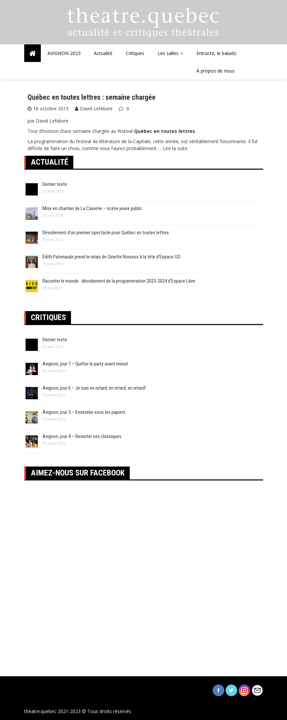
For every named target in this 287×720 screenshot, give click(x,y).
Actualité (103, 53)
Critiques (135, 53)
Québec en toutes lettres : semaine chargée (92, 97)
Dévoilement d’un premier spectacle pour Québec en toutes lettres (105, 233)
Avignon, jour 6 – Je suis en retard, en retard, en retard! (94, 388)
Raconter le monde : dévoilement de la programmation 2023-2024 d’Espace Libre (118, 281)
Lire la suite (175, 148)
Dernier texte (54, 184)
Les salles (168, 53)
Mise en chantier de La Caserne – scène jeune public (92, 208)
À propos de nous (215, 71)
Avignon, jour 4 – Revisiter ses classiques (81, 436)
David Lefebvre (96, 108)
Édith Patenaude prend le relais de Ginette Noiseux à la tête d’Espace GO (111, 257)
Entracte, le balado (216, 53)
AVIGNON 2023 (64, 53)
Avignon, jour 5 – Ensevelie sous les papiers (83, 412)
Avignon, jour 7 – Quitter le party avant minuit (85, 364)
